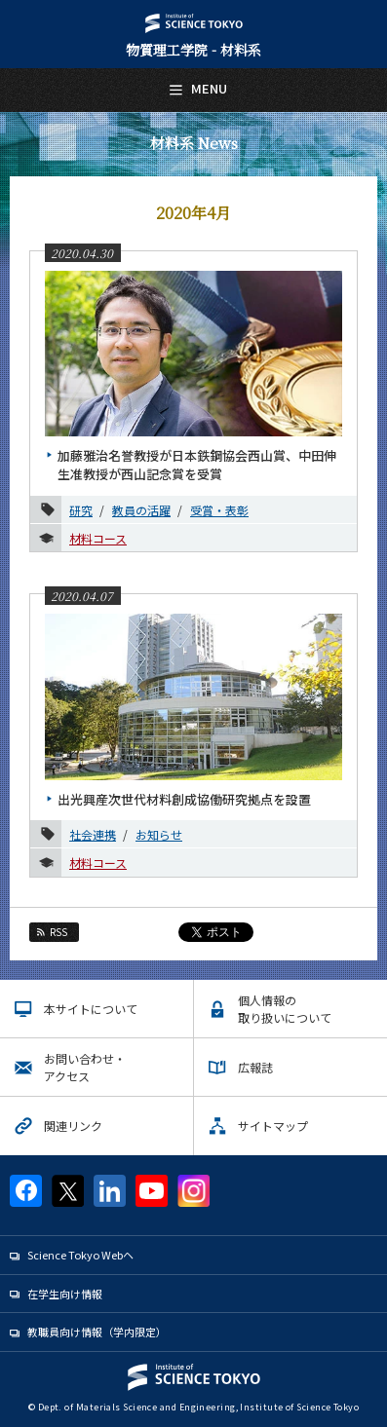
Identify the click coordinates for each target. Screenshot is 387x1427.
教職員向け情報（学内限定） (97, 1331)
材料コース (98, 538)
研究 (81, 510)
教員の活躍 (141, 510)
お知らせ (158, 834)
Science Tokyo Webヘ (80, 1254)
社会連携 (92, 834)
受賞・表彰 (219, 510)
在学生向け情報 (64, 1293)
